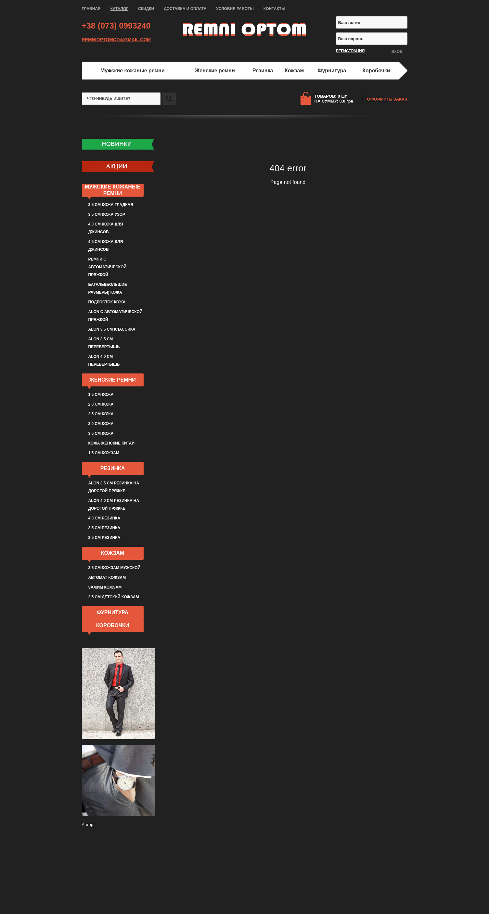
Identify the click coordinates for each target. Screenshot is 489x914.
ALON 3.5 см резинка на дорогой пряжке (113, 487)
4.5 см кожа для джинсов (105, 245)
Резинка (262, 70)
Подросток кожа (107, 302)
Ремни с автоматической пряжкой (107, 267)
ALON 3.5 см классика (111, 329)
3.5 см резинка (104, 528)
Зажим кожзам (105, 587)
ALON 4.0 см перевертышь (104, 360)
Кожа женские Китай (111, 443)
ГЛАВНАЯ (91, 8)
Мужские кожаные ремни (132, 70)
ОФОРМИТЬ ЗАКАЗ (387, 99)
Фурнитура (332, 70)
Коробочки (376, 70)
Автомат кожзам (107, 577)
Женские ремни (215, 70)
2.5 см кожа (101, 414)
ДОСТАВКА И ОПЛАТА (185, 8)
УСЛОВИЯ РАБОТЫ (235, 8)
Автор (88, 824)
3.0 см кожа (101, 423)
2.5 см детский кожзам (113, 597)
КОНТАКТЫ (274, 8)
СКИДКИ (146, 8)
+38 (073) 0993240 (116, 25)
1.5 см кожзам (104, 453)
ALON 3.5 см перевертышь (104, 343)
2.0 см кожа (101, 404)
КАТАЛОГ (119, 8)
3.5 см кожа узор (106, 214)
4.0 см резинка (104, 518)
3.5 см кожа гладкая (110, 204)
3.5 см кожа (101, 433)
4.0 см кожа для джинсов (105, 228)
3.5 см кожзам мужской (114, 568)
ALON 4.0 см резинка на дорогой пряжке (113, 504)
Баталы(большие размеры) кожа (107, 288)
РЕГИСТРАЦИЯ (350, 51)
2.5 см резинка (104, 537)
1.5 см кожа (101, 394)
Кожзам (294, 70)
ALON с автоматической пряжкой (115, 316)
